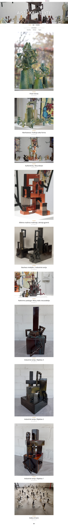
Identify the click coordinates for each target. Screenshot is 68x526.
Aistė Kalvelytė (34, 13)
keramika (29, 29)
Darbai (29, 25)
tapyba (39, 29)
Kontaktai (38, 25)
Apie (33, 25)
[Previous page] (34, 524)
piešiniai (34, 29)
